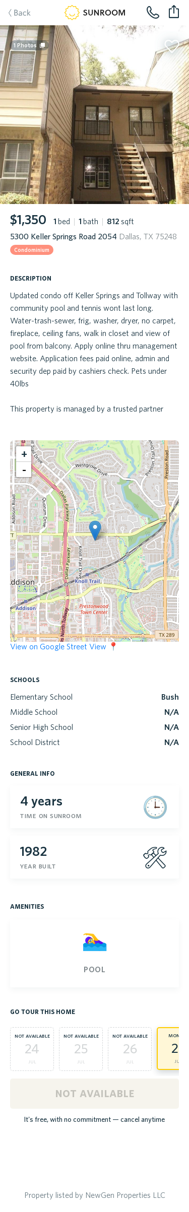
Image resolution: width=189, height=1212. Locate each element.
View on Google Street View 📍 (64, 646)
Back (15, 13)
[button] (95, 530)
